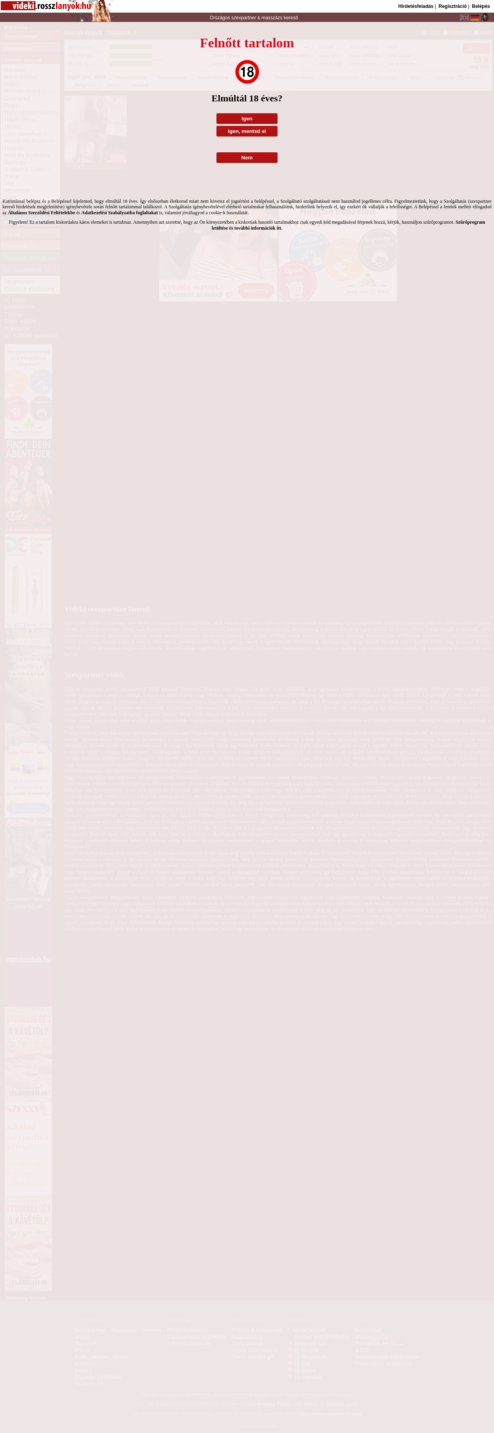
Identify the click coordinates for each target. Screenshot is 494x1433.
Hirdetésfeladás (415, 6)
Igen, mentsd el (247, 131)
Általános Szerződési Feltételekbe (41, 212)
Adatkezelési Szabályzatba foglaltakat (120, 212)
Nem (247, 158)
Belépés (481, 6)
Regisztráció (452, 6)
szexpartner (243, 18)
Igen (247, 119)
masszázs (272, 18)
